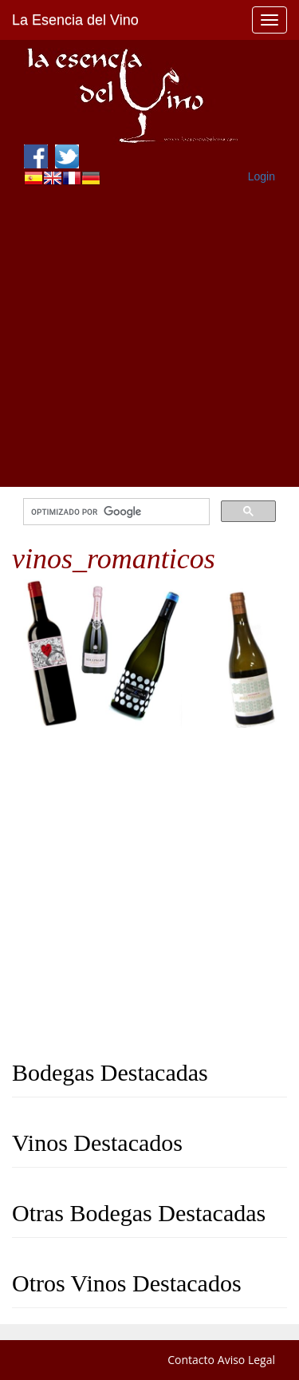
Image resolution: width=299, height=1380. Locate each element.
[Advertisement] (149, 337)
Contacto (190, 1359)
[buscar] (115, 512)
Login (261, 176)
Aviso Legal (246, 1359)
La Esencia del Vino (75, 20)
